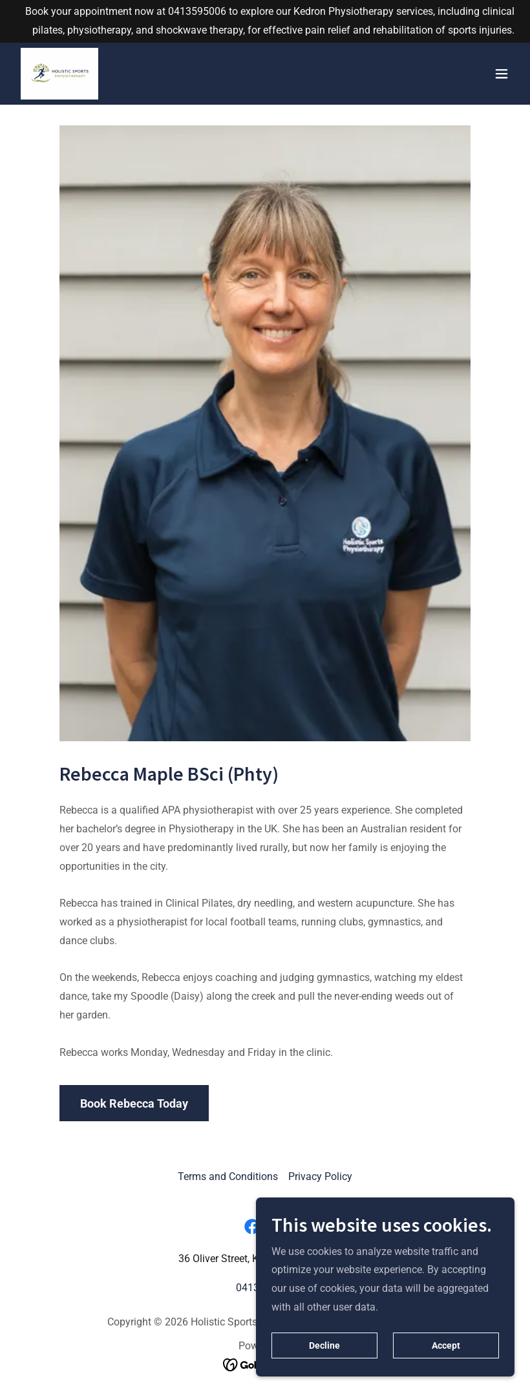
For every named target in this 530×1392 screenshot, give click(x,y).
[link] (59, 74)
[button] (501, 74)
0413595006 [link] (197, 11)
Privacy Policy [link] (320, 1176)
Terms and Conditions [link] (228, 1176)
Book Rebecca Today (134, 1103)
